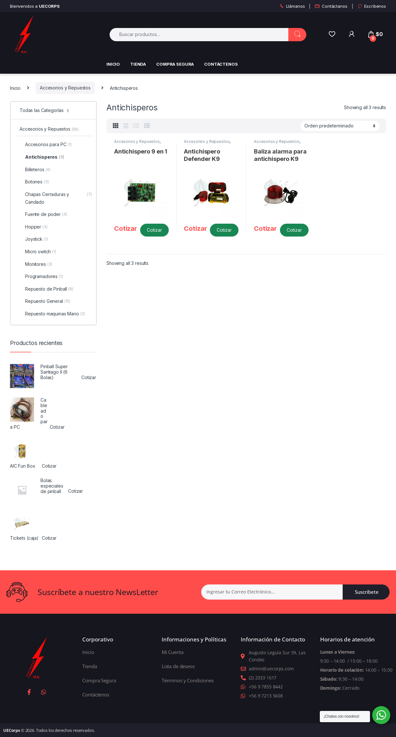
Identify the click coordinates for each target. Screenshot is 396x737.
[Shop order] (340, 125)
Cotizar (154, 230)
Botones (34, 182)
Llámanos (292, 6)
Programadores (41, 276)
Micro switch (38, 252)
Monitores (36, 264)
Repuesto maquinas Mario (52, 314)
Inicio (113, 64)
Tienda (138, 64)
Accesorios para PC (46, 144)
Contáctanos (331, 6)
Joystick (34, 239)
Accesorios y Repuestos (65, 87)
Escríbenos (371, 6)
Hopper (34, 227)
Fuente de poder (43, 214)
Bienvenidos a (35, 6)
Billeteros (35, 169)
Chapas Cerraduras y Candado (56, 198)
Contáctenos (221, 64)
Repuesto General (45, 301)
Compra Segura (175, 64)
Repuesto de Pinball (46, 289)
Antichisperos (42, 157)
